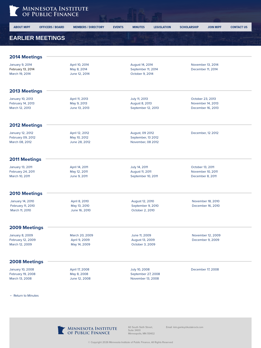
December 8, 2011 (204, 176)
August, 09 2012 (142, 133)
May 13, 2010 (79, 206)
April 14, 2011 (79, 167)
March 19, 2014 (20, 74)
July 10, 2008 (140, 269)
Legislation (162, 27)
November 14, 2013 (204, 103)
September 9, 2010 (144, 206)
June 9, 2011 (79, 176)
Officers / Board (51, 27)
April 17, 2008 (79, 269)
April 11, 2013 (79, 99)
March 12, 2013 (20, 108)
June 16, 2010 (80, 210)
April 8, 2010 (79, 201)
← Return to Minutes (24, 296)
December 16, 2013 (205, 108)
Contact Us (239, 27)
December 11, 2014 (204, 69)
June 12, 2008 (80, 278)
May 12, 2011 (79, 172)
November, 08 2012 (144, 142)
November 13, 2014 (204, 65)
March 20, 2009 (81, 235)
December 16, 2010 (205, 206)
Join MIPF (214, 27)
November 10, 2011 (204, 172)
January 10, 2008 (21, 269)
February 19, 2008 (22, 274)
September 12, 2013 (144, 108)
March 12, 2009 (20, 244)
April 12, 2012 (79, 133)
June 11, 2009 (140, 235)
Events (118, 27)
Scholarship (189, 27)
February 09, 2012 (22, 137)
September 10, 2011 (144, 176)
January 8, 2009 (21, 235)
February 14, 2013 (21, 103)
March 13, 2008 (20, 278)
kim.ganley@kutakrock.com (188, 327)
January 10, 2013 (21, 99)
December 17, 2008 (205, 269)
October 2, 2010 (142, 210)
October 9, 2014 (141, 74)
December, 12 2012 (205, 133)
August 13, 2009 (142, 240)
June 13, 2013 (79, 108)
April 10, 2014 (79, 65)
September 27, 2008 (145, 274)
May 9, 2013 (78, 103)
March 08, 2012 (20, 142)
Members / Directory (88, 27)
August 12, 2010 (142, 201)
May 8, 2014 (78, 69)
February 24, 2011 (22, 172)
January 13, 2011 (20, 167)
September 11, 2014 (144, 69)
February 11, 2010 (22, 206)
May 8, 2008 (79, 274)
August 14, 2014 (141, 65)
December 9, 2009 (205, 240)
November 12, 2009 (206, 235)
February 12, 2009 (22, 240)
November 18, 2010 (205, 201)
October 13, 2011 (202, 167)
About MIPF (22, 27)
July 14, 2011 (139, 167)
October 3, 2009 (142, 244)
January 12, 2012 (21, 133)
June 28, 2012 (80, 142)
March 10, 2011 (19, 176)
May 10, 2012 (79, 137)
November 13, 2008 (144, 278)
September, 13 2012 (144, 137)
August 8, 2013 (141, 103)
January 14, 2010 (21, 201)
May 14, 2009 (80, 244)
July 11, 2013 (139, 99)
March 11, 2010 (20, 210)
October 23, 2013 (203, 99)
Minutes (138, 27)
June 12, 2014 (80, 74)
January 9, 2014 (20, 65)
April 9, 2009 (80, 240)
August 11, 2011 (140, 172)
